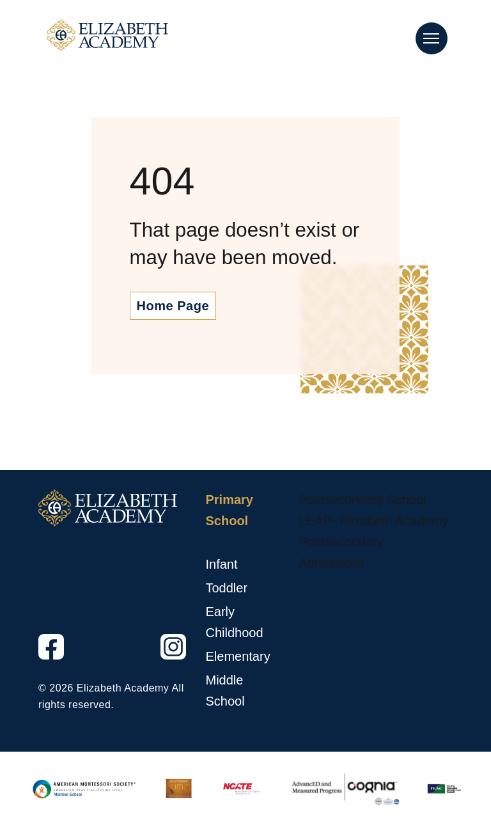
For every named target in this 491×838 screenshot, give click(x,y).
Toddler (226, 588)
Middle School (224, 690)
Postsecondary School (362, 500)
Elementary (237, 656)
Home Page (173, 306)
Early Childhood (234, 622)
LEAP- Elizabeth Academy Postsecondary (373, 531)
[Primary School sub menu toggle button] (208, 543)
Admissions (331, 563)
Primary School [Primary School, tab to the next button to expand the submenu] (229, 510)
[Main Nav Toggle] (432, 38)
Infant (221, 564)
